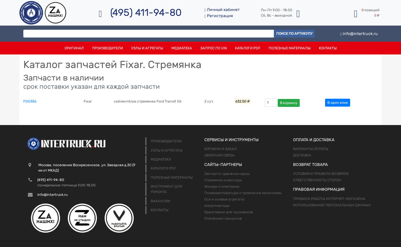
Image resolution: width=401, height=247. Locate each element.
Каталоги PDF (247, 48)
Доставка (302, 155)
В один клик (337, 102)
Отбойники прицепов (223, 218)
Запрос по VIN (213, 48)
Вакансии (160, 201)
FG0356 (29, 101)
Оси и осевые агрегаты (224, 199)
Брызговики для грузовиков (228, 212)
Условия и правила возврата (321, 174)
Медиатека (181, 48)
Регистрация (218, 15)
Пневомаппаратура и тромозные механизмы (243, 193)
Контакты (328, 48)
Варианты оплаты (310, 149)
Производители (107, 48)
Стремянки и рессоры (223, 180)
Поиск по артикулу (294, 33)
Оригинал (74, 48)
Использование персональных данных (332, 205)
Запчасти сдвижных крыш (227, 174)
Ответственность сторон (317, 180)
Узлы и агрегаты (147, 48)
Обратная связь (219, 155)
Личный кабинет (222, 9)
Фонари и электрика (221, 186)
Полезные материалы (290, 48)
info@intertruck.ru (359, 33)
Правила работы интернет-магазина (329, 199)
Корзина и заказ (220, 149)
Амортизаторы (217, 206)
